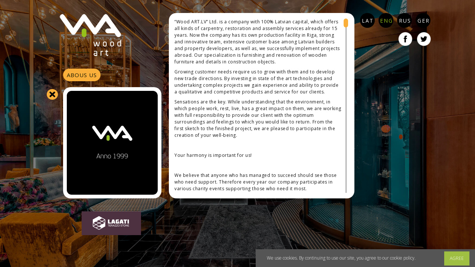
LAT (368, 20)
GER (423, 20)
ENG (386, 20)
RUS (405, 20)
